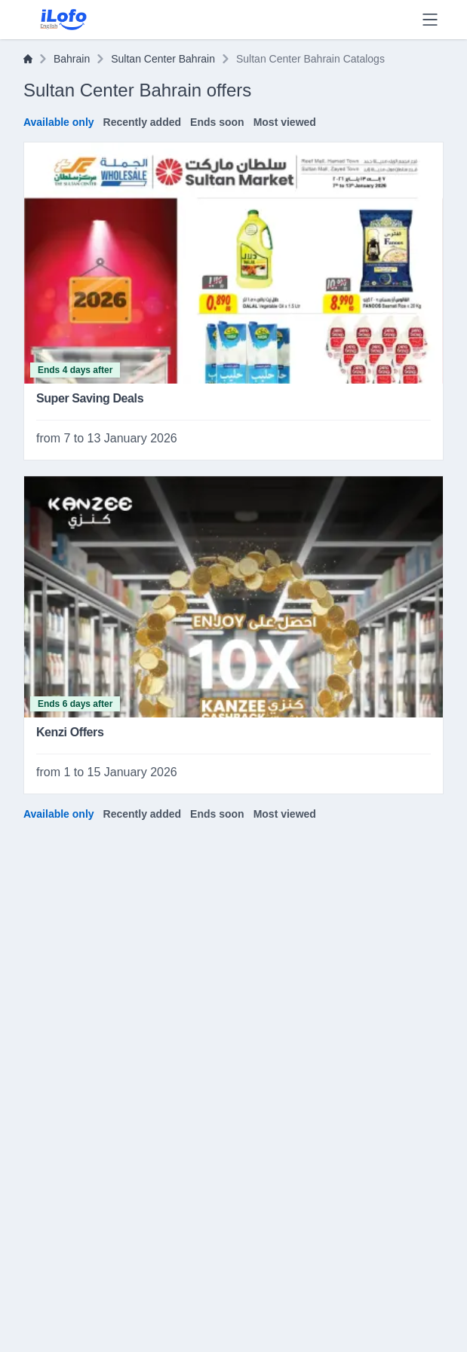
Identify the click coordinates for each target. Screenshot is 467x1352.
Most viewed (284, 122)
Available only (58, 122)
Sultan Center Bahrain (163, 59)
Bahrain (72, 59)
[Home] (27, 58)
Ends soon (217, 122)
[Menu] (430, 19)
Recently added (142, 122)
